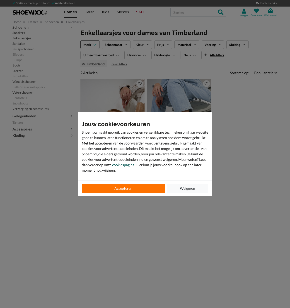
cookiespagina (123, 165)
